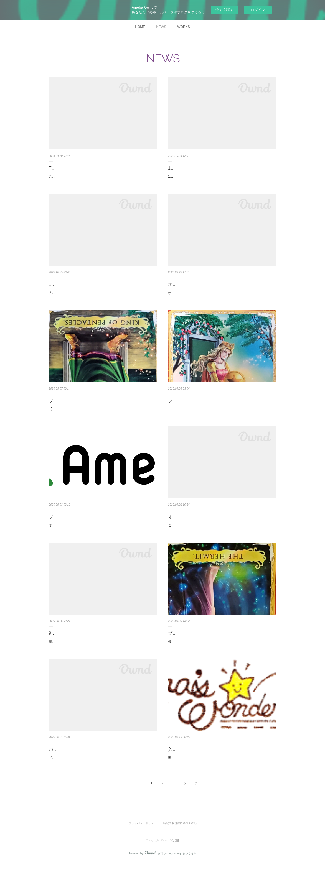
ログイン (258, 10)
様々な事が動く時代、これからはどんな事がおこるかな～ (211, 659)
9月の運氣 (59, 651)
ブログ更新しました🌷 (191, 651)
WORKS (183, 27)
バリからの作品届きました (75, 773)
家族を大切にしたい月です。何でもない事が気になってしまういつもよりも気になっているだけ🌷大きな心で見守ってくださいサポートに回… (102, 662)
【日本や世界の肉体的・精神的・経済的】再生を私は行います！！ (100, 421)
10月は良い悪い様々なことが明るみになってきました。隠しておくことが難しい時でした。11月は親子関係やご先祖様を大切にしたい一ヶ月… (221, 180)
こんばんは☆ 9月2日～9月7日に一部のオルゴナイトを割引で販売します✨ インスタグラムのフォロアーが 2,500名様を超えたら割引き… (221, 540)
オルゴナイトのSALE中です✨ (72, 537)
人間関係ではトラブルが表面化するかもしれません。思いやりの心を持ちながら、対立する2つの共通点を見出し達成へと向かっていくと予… (102, 302)
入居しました (181, 773)
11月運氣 (177, 168)
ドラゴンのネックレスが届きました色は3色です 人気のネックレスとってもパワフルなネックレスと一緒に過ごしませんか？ (101, 785)
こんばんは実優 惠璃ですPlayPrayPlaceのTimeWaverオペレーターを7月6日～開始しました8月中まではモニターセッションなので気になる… (102, 180)
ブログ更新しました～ (71, 412)
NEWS (161, 27)
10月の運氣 (60, 290)
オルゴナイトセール (188, 528)
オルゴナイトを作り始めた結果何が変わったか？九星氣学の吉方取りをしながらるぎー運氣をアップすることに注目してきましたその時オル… (221, 302)
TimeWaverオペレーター (73, 168)
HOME (140, 27)
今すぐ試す (224, 9)
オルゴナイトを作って (190, 290)
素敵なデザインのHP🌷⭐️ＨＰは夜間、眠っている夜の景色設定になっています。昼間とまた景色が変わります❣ (221, 785)
